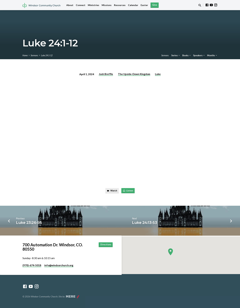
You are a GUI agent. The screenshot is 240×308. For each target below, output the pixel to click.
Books (186, 55)
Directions (104, 244)
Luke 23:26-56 (29, 223)
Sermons (34, 55)
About (69, 5)
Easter (144, 5)
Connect (80, 5)
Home (25, 55)
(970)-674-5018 (31, 265)
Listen (128, 191)
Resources (120, 5)
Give (154, 4)
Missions (107, 5)
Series (175, 55)
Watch (111, 191)
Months (212, 55)
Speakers (199, 55)
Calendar (133, 5)
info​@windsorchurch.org (58, 265)
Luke (158, 74)
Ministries (93, 5)
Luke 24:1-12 (46, 55)
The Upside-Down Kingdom (134, 74)
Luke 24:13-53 (144, 223)
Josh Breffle (106, 74)
